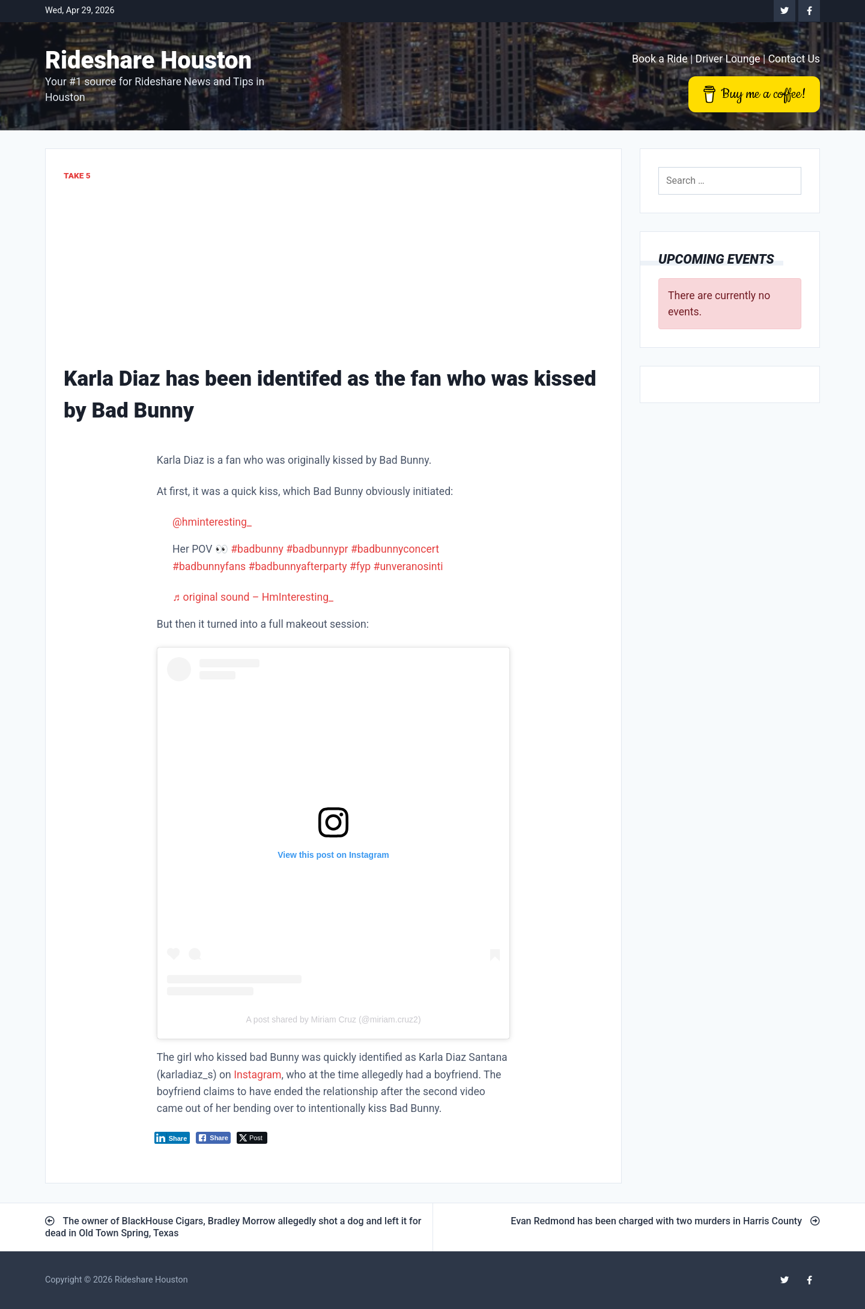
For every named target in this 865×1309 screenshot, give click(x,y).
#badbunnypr (317, 549)
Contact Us (794, 59)
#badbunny (257, 549)
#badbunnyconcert (395, 549)
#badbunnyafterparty (298, 566)
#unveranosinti (408, 566)
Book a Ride (660, 59)
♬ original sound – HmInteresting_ (252, 597)
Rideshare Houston (148, 60)
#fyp (360, 566)
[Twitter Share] (252, 1138)
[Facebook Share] (213, 1138)
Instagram (257, 1075)
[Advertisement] (333, 273)
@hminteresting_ (212, 522)
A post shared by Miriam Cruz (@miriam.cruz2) (333, 1019)
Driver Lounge (728, 59)
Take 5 (77, 175)
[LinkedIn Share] (172, 1138)
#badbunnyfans (209, 566)
